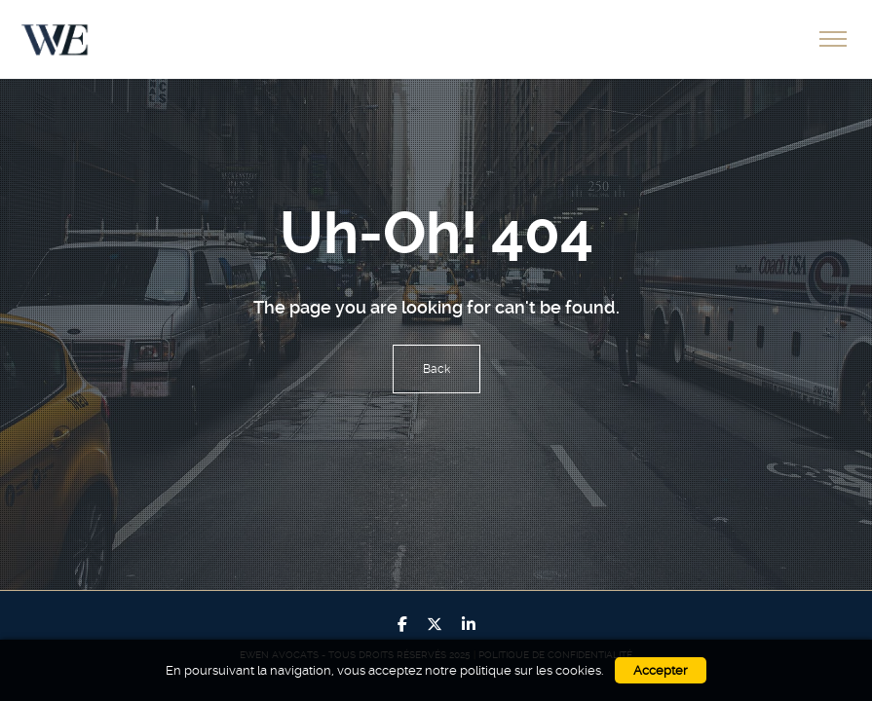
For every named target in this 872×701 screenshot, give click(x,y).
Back (436, 369)
